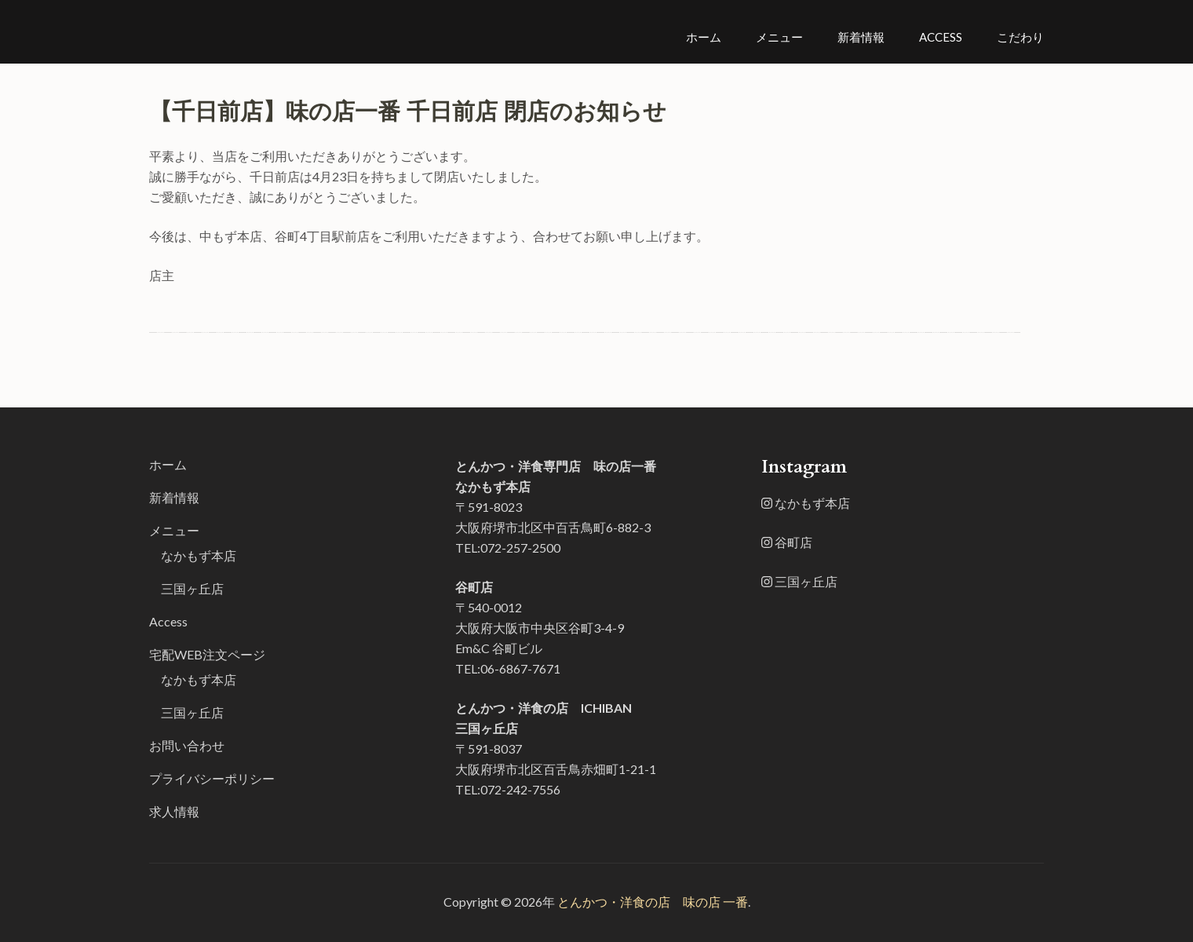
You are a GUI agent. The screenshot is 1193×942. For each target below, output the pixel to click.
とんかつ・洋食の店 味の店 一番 (652, 901)
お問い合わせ (186, 745)
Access (940, 37)
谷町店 (786, 542)
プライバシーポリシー (212, 778)
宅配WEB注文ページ (207, 654)
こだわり (1020, 37)
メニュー (779, 37)
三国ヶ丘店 (192, 588)
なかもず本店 (198, 555)
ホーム (703, 37)
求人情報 (174, 811)
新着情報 (861, 37)
